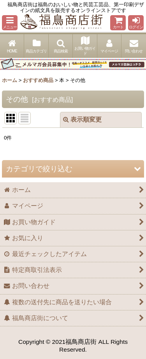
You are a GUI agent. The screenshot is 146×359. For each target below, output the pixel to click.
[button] (10, 22)
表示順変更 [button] (82, 119)
